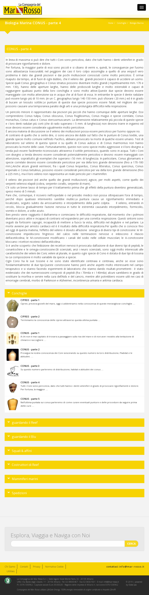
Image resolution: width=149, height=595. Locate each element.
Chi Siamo (10, 566)
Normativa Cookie (54, 566)
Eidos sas (133, 584)
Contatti (24, 566)
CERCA (131, 542)
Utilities (11, 571)
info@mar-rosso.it (131, 566)
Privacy (36, 566)
